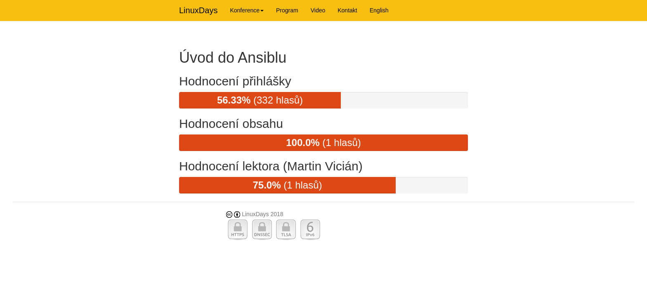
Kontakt (347, 10)
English (379, 10)
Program (287, 10)
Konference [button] (247, 10)
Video (318, 10)
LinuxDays (198, 10)
